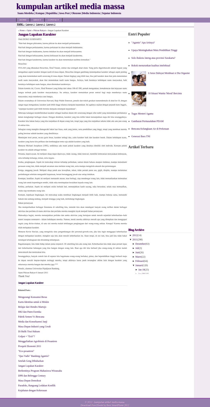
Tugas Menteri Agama (142, 113)
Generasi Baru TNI (140, 136)
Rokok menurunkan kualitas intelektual (150, 65)
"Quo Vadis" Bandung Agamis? (33, 356)
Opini (29, 30)
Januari (139, 265)
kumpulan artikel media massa (109, 402)
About (37, 20)
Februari (139, 261)
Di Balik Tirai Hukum (29, 331)
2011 (134, 239)
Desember (140, 243)
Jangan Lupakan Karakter (30, 282)
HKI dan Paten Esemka (29, 311)
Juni (137, 252)
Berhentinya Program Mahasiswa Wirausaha (40, 370)
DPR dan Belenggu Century (32, 375)
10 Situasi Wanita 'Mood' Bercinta (165, 93)
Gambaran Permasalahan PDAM (147, 121)
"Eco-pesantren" (26, 351)
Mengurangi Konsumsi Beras (32, 297)
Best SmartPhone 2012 (118, 405)
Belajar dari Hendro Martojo (32, 306)
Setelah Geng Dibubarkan (31, 361)
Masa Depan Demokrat (29, 380)
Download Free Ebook (92, 405)
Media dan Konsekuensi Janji (32, 321)
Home (23, 20)
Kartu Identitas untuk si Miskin (33, 302)
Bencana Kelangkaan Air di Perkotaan (150, 128)
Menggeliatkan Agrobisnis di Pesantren (37, 341)
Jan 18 (141, 269)
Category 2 (40, 24)
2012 (134, 235)
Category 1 (30, 24)
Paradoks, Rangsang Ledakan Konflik (37, 385)
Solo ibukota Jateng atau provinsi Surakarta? (153, 58)
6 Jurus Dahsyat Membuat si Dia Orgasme (169, 73)
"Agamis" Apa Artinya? (143, 42)
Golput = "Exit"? (26, 336)
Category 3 (50, 24)
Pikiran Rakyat (39, 30)
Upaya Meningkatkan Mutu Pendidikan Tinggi (154, 50)
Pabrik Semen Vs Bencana (31, 316)
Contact (53, 20)
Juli (137, 248)
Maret (138, 256)
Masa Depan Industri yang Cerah (34, 326)
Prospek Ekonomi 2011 (29, 346)
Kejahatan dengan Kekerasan (32, 390)
